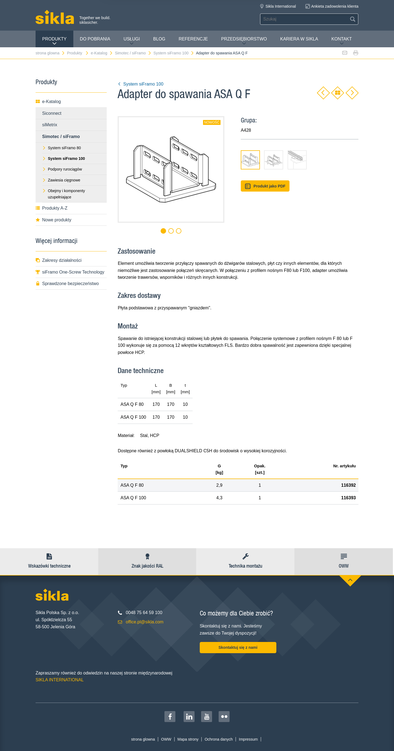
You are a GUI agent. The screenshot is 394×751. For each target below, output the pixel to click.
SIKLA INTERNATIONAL (60, 679)
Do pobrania (95, 39)
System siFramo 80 (61, 148)
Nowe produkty (53, 220)
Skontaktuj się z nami (237, 647)
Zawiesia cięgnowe (61, 180)
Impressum (248, 739)
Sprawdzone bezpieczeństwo (67, 283)
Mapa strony (187, 739)
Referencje (193, 39)
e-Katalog (102, 53)
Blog (159, 39)
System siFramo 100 (173, 53)
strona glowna (50, 53)
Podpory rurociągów (62, 169)
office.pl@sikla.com (145, 622)
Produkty (54, 41)
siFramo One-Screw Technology (70, 272)
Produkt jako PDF (265, 186)
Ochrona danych (219, 739)
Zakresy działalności (59, 260)
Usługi (132, 41)
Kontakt (341, 41)
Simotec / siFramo (133, 53)
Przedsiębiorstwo (244, 41)
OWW (166, 739)
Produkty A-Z (51, 208)
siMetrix (49, 124)
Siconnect (51, 113)
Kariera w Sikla (299, 39)
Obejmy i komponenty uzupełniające (63, 194)
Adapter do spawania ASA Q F (222, 53)
